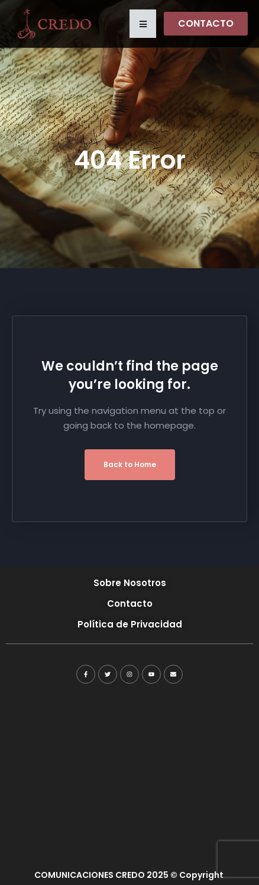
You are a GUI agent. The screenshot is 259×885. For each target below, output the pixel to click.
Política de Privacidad (129, 624)
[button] (143, 23)
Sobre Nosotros (129, 583)
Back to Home (129, 464)
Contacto (130, 603)
